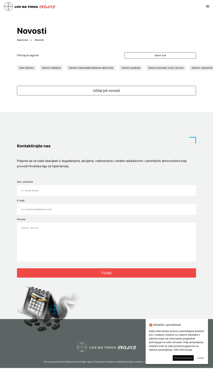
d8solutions (71, 362)
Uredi (200, 358)
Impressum (100, 362)
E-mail (20, 200)
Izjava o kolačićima (117, 362)
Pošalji (107, 274)
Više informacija (183, 349)
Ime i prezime (25, 181)
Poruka (21, 219)
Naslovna (22, 39)
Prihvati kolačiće (183, 358)
